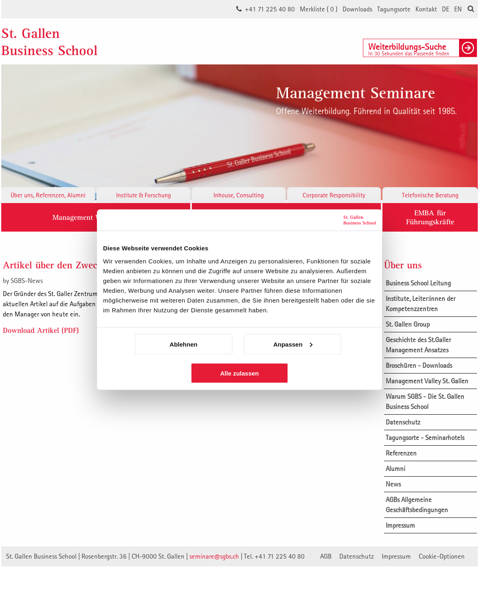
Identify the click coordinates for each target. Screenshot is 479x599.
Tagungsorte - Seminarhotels (425, 437)
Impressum (400, 525)
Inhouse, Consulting (238, 195)
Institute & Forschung (143, 195)
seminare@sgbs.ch (214, 556)
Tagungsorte (394, 9)
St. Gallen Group (408, 324)
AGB (326, 556)
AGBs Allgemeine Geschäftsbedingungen (417, 504)
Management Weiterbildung (96, 217)
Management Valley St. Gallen (427, 381)
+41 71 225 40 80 (270, 9)
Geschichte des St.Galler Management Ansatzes (418, 345)
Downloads (357, 9)
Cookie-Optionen (442, 556)
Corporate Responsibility (334, 195)
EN (458, 9)
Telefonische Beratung (430, 195)
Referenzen (401, 453)
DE (445, 9)
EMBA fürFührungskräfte (430, 217)
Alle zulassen (239, 372)
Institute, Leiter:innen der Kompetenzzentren (420, 303)
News (393, 484)
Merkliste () (319, 9)
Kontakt (426, 9)
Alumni (395, 468)
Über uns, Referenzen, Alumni (48, 195)
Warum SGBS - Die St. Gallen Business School (425, 401)
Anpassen (292, 343)
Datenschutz (403, 422)
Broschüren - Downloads (419, 365)
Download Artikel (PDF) (41, 330)
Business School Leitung (418, 283)
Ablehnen (183, 343)
